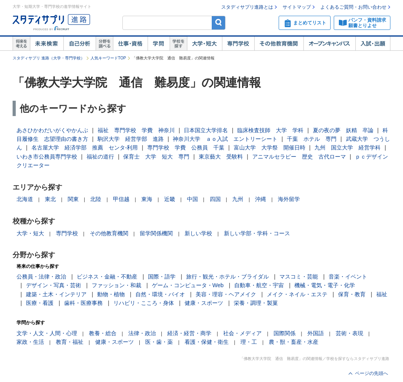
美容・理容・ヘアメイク (226, 294)
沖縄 (260, 199)
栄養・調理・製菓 (256, 303)
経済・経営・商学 (189, 333)
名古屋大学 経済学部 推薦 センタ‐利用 (84, 147)
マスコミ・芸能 (298, 276)
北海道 (25, 199)
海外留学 (289, 199)
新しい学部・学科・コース (257, 233)
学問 (159, 44)
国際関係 (285, 333)
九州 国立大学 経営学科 (347, 147)
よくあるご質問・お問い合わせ (353, 7)
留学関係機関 (156, 233)
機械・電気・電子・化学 (324, 285)
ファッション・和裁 (116, 285)
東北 (50, 199)
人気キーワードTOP (108, 58)
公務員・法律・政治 (41, 276)
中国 (192, 199)
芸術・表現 (349, 333)
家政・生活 (30, 342)
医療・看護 (40, 303)
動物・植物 (111, 294)
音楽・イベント (348, 276)
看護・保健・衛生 (207, 342)
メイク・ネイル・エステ (297, 294)
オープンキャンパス (329, 44)
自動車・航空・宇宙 (259, 285)
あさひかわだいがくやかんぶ (52, 130)
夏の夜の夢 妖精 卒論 (343, 130)
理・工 (248, 342)
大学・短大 (204, 44)
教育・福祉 (69, 342)
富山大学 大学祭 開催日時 (269, 147)
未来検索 (46, 44)
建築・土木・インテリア (56, 294)
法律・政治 (142, 333)
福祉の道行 (100, 156)
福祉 (381, 294)
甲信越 (121, 199)
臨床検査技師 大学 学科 (270, 130)
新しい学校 (198, 233)
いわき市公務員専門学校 (47, 156)
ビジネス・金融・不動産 (107, 276)
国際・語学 (162, 276)
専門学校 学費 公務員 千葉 (185, 147)
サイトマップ (297, 7)
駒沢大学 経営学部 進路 (131, 139)
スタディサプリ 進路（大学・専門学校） (49, 58)
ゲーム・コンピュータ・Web (188, 285)
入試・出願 (372, 44)
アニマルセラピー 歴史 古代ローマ (299, 156)
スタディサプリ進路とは (247, 7)
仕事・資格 (130, 44)
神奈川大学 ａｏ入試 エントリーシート (225, 139)
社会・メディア (242, 333)
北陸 (95, 199)
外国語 (315, 333)
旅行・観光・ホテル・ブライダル (227, 276)
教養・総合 (102, 333)
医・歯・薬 (159, 342)
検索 (219, 23)
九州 (237, 199)
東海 (146, 199)
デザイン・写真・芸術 (53, 285)
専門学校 (238, 44)
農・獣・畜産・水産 (293, 342)
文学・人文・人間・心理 (47, 333)
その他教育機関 (278, 44)
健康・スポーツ (204, 303)
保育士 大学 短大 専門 (156, 156)
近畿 (169, 199)
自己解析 (79, 44)
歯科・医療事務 (83, 303)
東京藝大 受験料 (221, 156)
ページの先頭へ (371, 373)
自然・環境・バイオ (160, 294)
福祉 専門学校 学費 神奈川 (136, 130)
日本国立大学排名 (206, 130)
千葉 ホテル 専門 (311, 139)
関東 (73, 199)
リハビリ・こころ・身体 (143, 303)
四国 (215, 199)
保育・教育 (352, 294)
